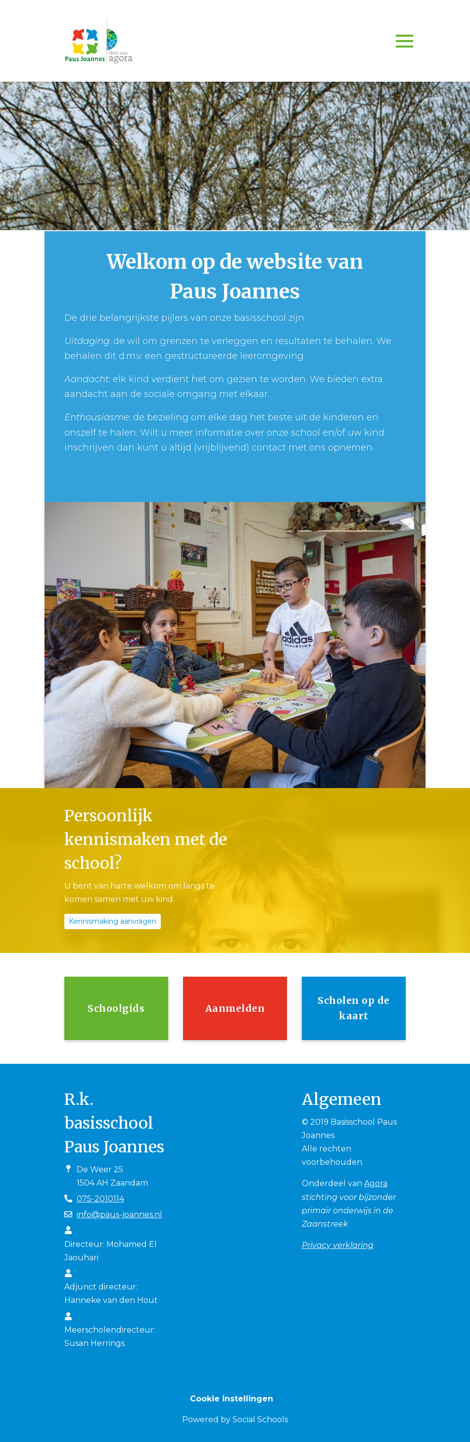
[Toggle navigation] (404, 41)
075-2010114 (100, 1198)
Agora (375, 1183)
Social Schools (260, 1419)
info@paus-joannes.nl (119, 1214)
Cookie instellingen (231, 1398)
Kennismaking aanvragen (112, 921)
